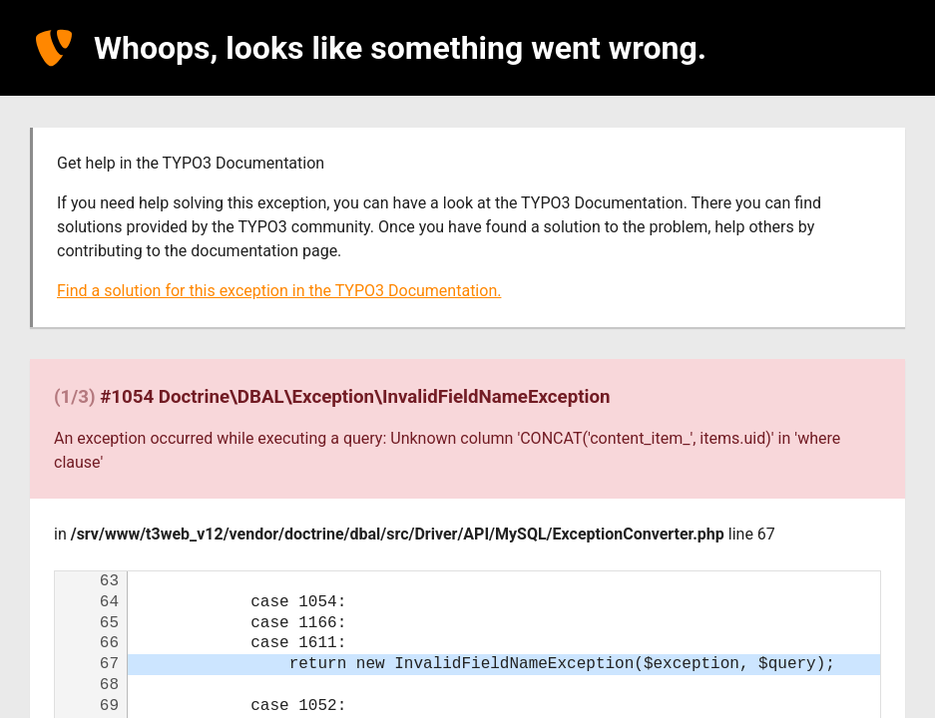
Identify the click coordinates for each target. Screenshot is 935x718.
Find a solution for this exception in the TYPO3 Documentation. (279, 290)
